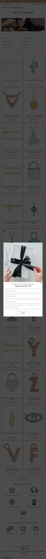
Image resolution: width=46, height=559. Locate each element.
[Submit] (23, 313)
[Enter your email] (23, 302)
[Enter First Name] (23, 291)
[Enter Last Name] (23, 296)
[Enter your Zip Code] (23, 307)
